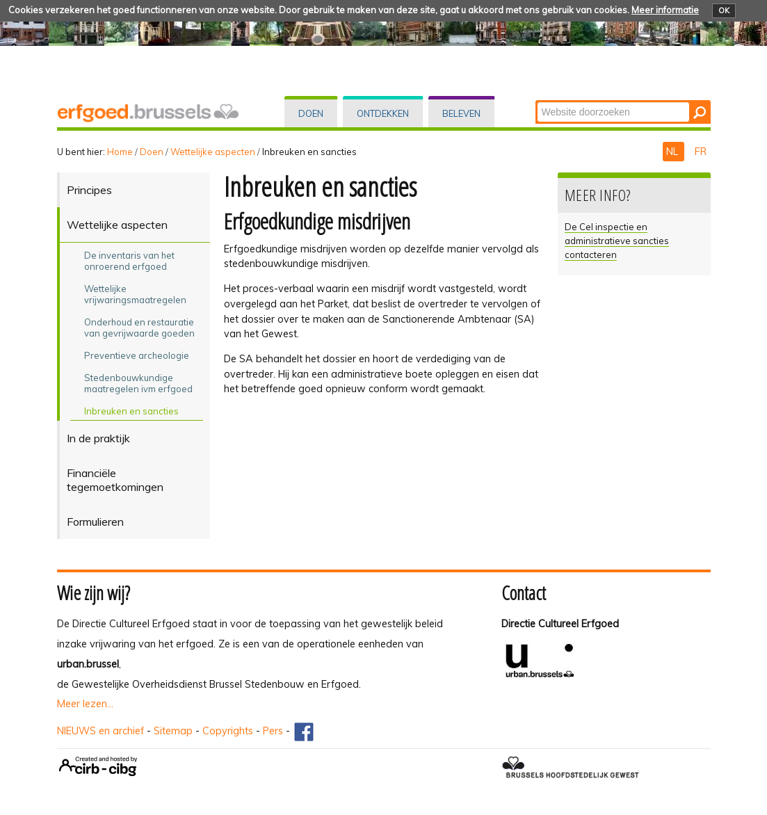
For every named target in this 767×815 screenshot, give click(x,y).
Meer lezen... (85, 703)
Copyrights (227, 731)
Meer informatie (665, 9)
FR (701, 151)
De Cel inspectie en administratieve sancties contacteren (617, 240)
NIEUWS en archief (100, 731)
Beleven (461, 113)
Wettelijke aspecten (212, 151)
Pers (273, 731)
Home (120, 151)
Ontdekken (383, 113)
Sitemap (173, 731)
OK (723, 10)
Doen (310, 113)
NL (673, 151)
